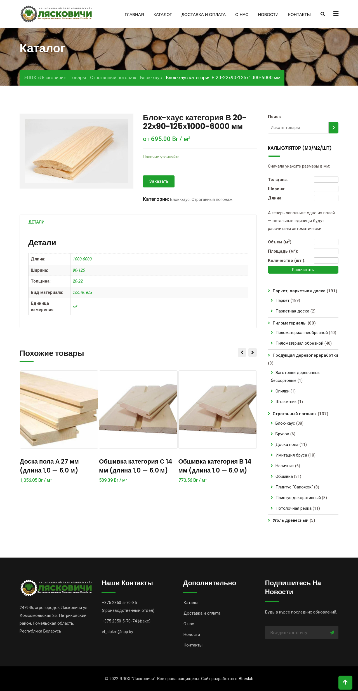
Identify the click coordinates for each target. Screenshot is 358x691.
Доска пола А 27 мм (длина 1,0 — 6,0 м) (49, 466)
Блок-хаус (180, 199)
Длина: (275, 198)
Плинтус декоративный (298, 497)
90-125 (79, 270)
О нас (241, 14)
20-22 (78, 281)
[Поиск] (333, 127)
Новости (268, 14)
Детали (36, 222)
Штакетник (286, 401)
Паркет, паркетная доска (299, 290)
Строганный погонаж (212, 199)
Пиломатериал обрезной (299, 343)
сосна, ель (83, 292)
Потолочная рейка (293, 508)
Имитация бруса (291, 455)
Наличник (284, 465)
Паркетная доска (292, 311)
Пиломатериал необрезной (301, 332)
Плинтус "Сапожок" (294, 487)
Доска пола (286, 444)
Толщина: (278, 179)
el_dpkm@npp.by (117, 631)
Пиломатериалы (290, 323)
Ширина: (276, 188)
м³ (75, 306)
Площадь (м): (283, 251)
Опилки (282, 391)
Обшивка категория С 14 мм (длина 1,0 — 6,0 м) (135, 466)
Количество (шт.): (286, 260)
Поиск (274, 116)
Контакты (299, 14)
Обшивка (284, 476)
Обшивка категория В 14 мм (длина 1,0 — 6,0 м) (215, 466)
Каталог (163, 14)
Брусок (282, 433)
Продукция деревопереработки (305, 355)
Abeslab (246, 678)
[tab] (36, 222)
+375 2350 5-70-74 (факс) (126, 621)
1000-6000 (82, 259)
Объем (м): (280, 242)
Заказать (158, 181)
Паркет (282, 300)
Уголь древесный (290, 520)
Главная (134, 14)
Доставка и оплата (204, 14)
